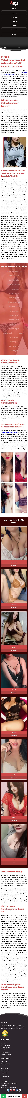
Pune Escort (4, 1073)
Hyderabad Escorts (14, 271)
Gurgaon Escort (5, 1064)
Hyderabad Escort (5, 1047)
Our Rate (14, 21)
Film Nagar (14, 328)
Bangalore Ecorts (5, 1050)
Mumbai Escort (5, 1070)
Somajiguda (14, 298)
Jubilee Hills (14, 280)
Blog (14, 34)
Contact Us (14, 30)
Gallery (14, 26)
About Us (14, 13)
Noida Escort (4, 1066)
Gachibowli (14, 306)
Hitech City (14, 293)
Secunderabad (14, 289)
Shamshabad (14, 302)
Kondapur (14, 342)
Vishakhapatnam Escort (9, 433)
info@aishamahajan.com (8, 1087)
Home (14, 9)
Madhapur (14, 320)
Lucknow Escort (5, 1052)
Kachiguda (14, 346)
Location (14, 17)
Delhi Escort (4, 1043)
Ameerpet (14, 311)
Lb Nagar (14, 351)
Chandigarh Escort (6, 1054)
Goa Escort (4, 1061)
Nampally (14, 324)
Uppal (21, 333)
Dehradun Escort (5, 1045)
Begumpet (14, 315)
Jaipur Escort (4, 1068)
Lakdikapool (14, 337)
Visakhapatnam (14, 284)
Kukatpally (8, 333)
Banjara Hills (14, 276)
